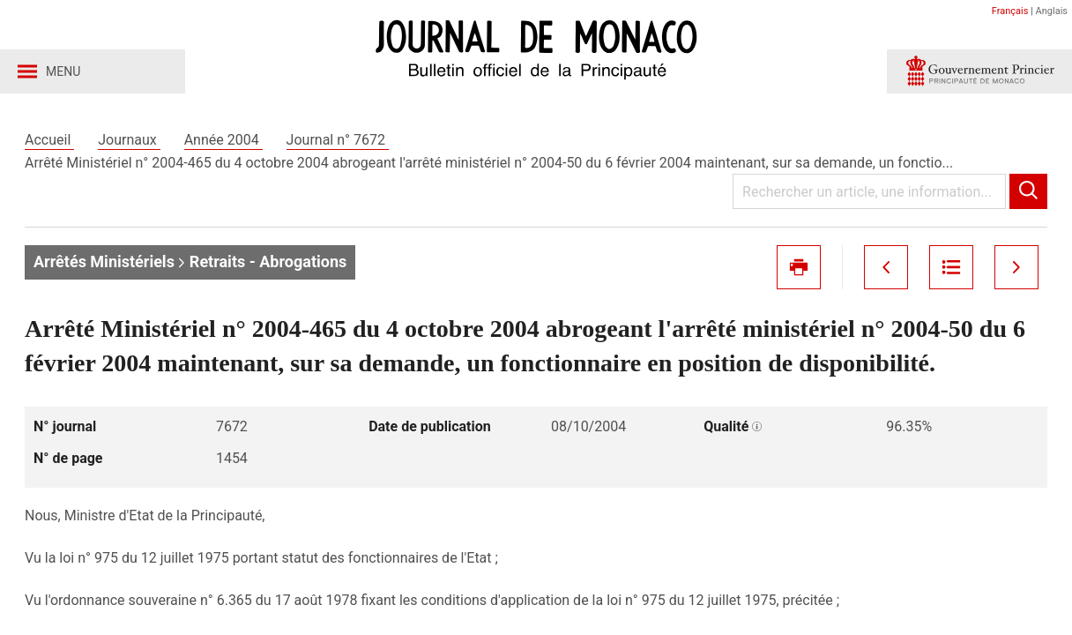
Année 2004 (223, 139)
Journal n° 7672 (338, 139)
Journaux (129, 139)
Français (1010, 11)
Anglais (1052, 11)
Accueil (49, 139)
